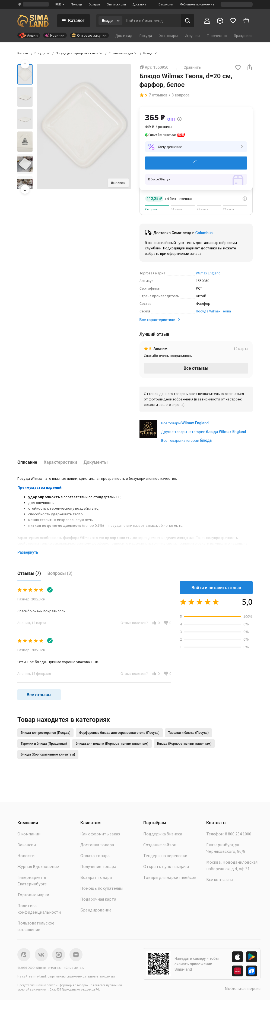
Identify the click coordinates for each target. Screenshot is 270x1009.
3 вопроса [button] (180, 95)
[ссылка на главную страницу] (33, 20)
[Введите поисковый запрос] (151, 20)
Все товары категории (186, 440)
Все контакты (219, 879)
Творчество (217, 35)
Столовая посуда (121, 53)
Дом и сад (123, 35)
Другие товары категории (203, 431)
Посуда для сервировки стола (77, 53)
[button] (238, 68)
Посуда (145, 35)
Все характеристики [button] (160, 320)
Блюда (148, 53)
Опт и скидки (116, 4)
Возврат (94, 4)
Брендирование (96, 910)
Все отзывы (196, 368)
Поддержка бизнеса (162, 833)
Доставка (139, 4)
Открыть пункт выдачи (166, 866)
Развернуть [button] (27, 552)
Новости (25, 855)
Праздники (243, 35)
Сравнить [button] (188, 67)
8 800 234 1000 (238, 833)
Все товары (185, 423)
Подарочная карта (98, 899)
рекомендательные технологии (92, 976)
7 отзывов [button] (158, 95)
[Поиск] (187, 20)
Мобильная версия (243, 988)
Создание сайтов (159, 844)
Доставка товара (97, 844)
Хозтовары (168, 35)
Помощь (76, 4)
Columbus (204, 233)
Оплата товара (95, 855)
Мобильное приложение (197, 4)
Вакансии (165, 4)
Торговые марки (33, 894)
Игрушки (192, 35)
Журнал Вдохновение (38, 866)
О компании (28, 833)
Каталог (23, 53)
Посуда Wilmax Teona (213, 311)
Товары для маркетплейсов (169, 877)
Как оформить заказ (100, 833)
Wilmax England (208, 273)
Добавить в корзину (196, 163)
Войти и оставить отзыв (216, 587)
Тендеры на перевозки (165, 855)
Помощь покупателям (101, 888)
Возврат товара (96, 877)
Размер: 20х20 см (31, 599)
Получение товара (98, 866)
